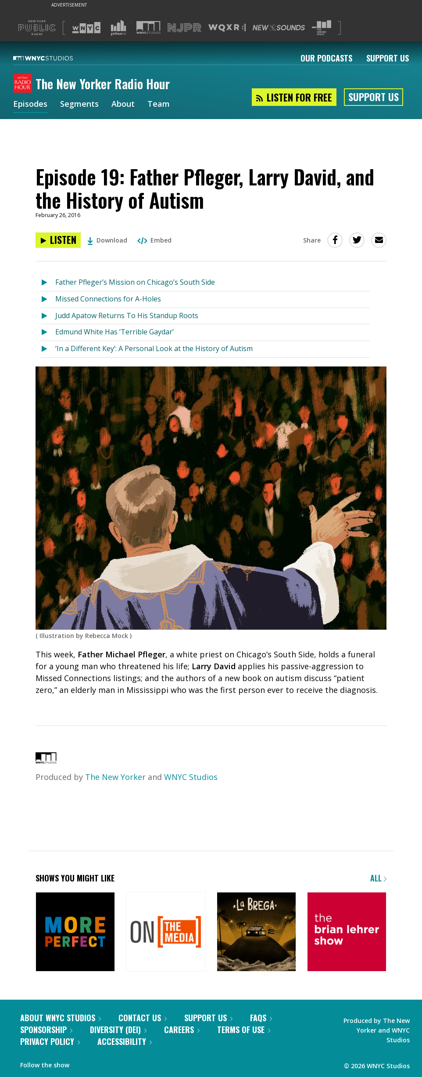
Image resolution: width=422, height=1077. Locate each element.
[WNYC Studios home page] (54, 58)
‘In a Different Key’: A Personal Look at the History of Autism (154, 348)
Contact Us (142, 1017)
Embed (154, 240)
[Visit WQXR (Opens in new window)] (227, 28)
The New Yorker (115, 777)
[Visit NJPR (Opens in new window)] (184, 28)
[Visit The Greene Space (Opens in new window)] (321, 28)
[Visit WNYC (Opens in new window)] (86, 27)
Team (158, 105)
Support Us (387, 58)
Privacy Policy (50, 1041)
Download (107, 240)
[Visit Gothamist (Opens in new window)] (118, 28)
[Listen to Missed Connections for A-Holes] (48, 299)
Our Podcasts (326, 58)
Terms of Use (243, 1029)
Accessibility (124, 1041)
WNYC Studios (191, 777)
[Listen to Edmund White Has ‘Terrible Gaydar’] (48, 332)
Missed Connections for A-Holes (108, 299)
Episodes (30, 105)
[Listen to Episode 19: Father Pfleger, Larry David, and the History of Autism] (58, 240)
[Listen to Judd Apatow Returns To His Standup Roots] (48, 316)
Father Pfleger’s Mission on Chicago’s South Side (135, 282)
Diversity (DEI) (118, 1029)
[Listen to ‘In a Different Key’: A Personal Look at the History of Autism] (48, 349)
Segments (79, 105)
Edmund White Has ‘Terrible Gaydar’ (114, 332)
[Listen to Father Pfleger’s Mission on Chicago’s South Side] (48, 283)
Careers (182, 1029)
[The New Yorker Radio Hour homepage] (24, 84)
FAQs (261, 1017)
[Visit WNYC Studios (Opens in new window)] (148, 27)
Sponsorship (46, 1029)
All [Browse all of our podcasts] (378, 878)
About (123, 105)
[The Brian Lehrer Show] (346, 932)
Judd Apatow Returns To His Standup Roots (126, 315)
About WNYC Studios (60, 1017)
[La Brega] (256, 932)
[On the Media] (165, 932)
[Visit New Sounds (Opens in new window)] (279, 28)
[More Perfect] (75, 932)
